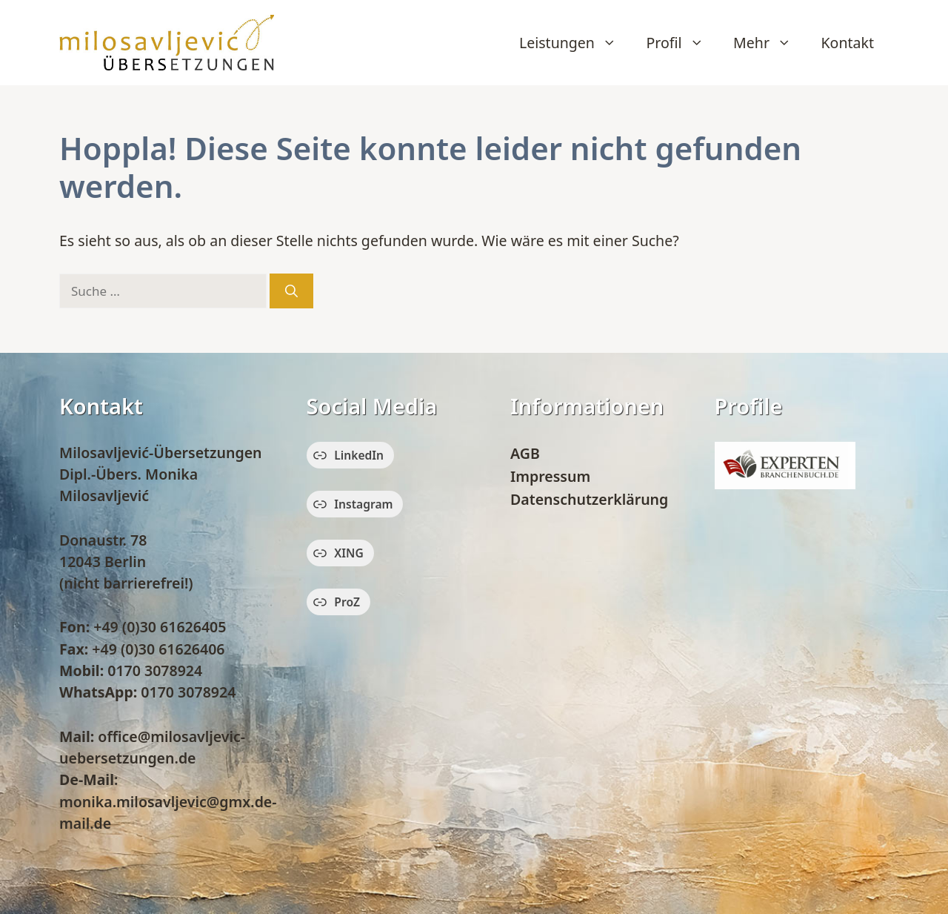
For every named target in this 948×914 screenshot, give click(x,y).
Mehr (769, 43)
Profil (682, 43)
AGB (525, 453)
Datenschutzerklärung (589, 499)
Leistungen (575, 43)
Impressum (550, 476)
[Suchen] (291, 291)
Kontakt (847, 43)
